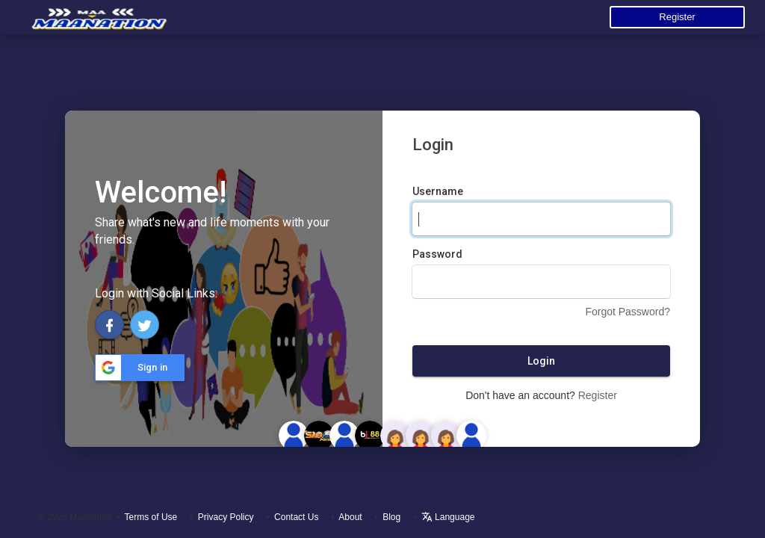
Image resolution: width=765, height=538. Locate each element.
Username (437, 191)
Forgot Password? (627, 312)
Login (541, 361)
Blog (391, 517)
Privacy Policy (226, 517)
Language (448, 517)
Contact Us (296, 517)
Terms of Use (151, 517)
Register (677, 16)
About (350, 517)
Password (437, 254)
